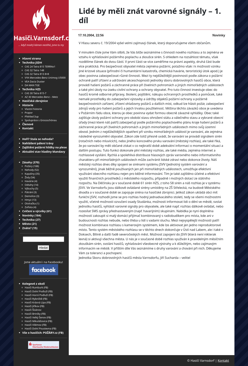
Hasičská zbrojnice (35, 101)
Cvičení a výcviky (34, 211)
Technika (28, 220)
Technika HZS (31, 89)
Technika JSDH (32, 62)
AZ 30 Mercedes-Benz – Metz (41, 97)
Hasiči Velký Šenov (35, 317)
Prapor (29, 112)
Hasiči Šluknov (33, 310)
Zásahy (27, 162)
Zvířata (29, 207)
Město (26, 224)
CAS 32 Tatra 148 (34, 70)
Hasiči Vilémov (33, 325)
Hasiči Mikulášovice (36, 321)
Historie (27, 105)
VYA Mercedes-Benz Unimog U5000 (45, 77)
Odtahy (29, 185)
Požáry (29, 166)
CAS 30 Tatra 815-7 (35, 93)
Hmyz (28, 199)
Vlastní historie (33, 109)
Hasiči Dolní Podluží (36, 291)
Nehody (29, 170)
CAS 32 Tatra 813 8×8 (37, 74)
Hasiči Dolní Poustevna (38, 328)
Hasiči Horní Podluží (36, 295)
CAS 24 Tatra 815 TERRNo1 (40, 66)
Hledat (43, 248)
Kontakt (28, 128)
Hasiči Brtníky (33, 313)
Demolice (30, 196)
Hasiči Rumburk (34, 287)
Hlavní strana (31, 58)
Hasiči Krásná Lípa (35, 302)
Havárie (29, 181)
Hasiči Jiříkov (32, 306)
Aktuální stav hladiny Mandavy (43, 151)
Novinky (28, 215)
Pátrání (29, 192)
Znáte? (27, 228)
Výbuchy (30, 188)
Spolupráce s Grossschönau (41, 120)
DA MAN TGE (32, 85)
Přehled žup (32, 116)
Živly (27, 177)
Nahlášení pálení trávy (37, 143)
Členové (27, 124)
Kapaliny (30, 173)
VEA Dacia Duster (35, 81)
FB (45, 287)
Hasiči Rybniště (33, 298)
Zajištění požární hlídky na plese (44, 147)
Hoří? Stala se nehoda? (37, 139)
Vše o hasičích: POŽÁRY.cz (40, 332)
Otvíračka (30, 203)
